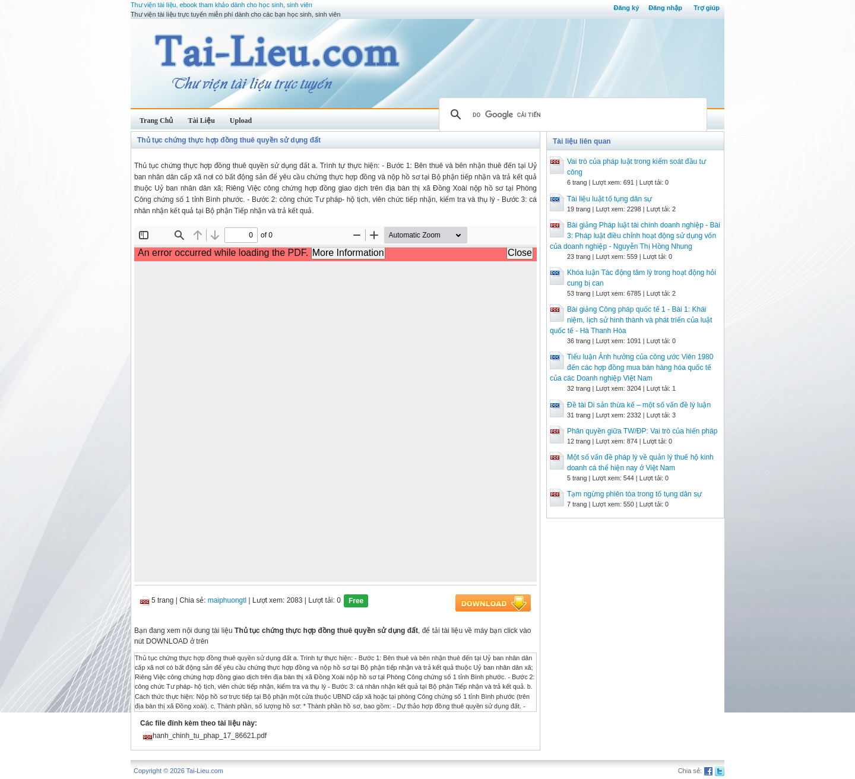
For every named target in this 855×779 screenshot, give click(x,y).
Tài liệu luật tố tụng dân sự (609, 199)
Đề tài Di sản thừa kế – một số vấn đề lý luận (639, 405)
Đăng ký (626, 7)
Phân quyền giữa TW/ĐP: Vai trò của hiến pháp (642, 431)
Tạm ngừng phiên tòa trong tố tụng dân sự (634, 494)
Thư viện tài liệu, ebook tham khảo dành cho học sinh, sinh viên (221, 4)
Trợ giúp (707, 7)
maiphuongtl (227, 600)
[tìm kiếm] (571, 114)
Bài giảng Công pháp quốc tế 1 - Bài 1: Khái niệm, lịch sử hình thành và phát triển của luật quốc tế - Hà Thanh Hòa (631, 320)
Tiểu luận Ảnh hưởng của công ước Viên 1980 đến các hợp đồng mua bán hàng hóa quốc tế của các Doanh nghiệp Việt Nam (631, 367)
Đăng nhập (665, 7)
